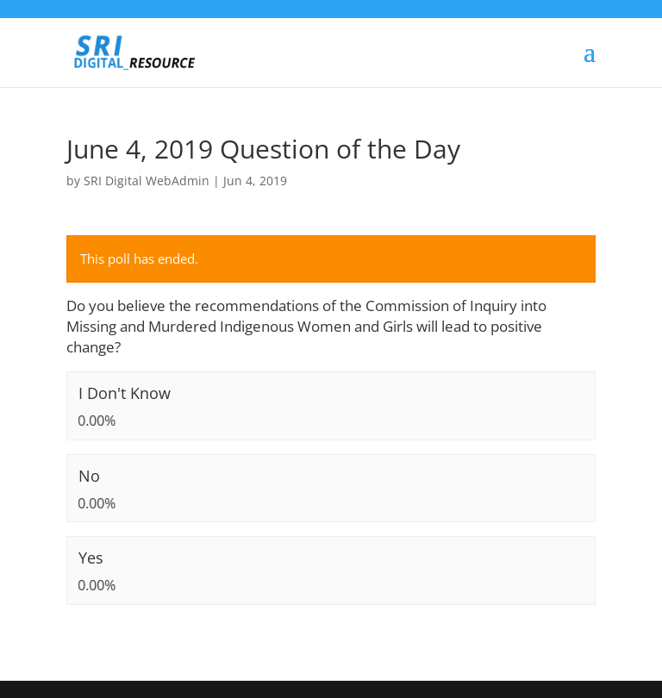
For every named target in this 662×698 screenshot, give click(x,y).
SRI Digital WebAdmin (146, 180)
